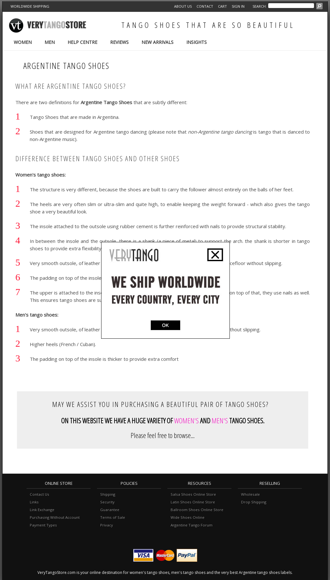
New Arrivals (157, 42)
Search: (260, 6)
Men (49, 42)
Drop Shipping (253, 502)
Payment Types (43, 525)
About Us (183, 6)
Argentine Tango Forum (192, 525)
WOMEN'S (186, 420)
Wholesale (250, 494)
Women (23, 42)
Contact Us (39, 494)
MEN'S (220, 420)
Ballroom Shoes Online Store (197, 509)
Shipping (107, 494)
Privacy (106, 525)
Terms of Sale (112, 517)
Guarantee (109, 509)
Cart (222, 6)
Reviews (119, 42)
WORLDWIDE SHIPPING (30, 6)
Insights (196, 42)
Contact (205, 6)
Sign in (238, 6)
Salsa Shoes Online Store (193, 494)
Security (107, 502)
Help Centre (82, 42)
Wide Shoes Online (188, 517)
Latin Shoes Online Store (193, 502)
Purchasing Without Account (55, 517)
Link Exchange (42, 509)
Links (34, 502)
